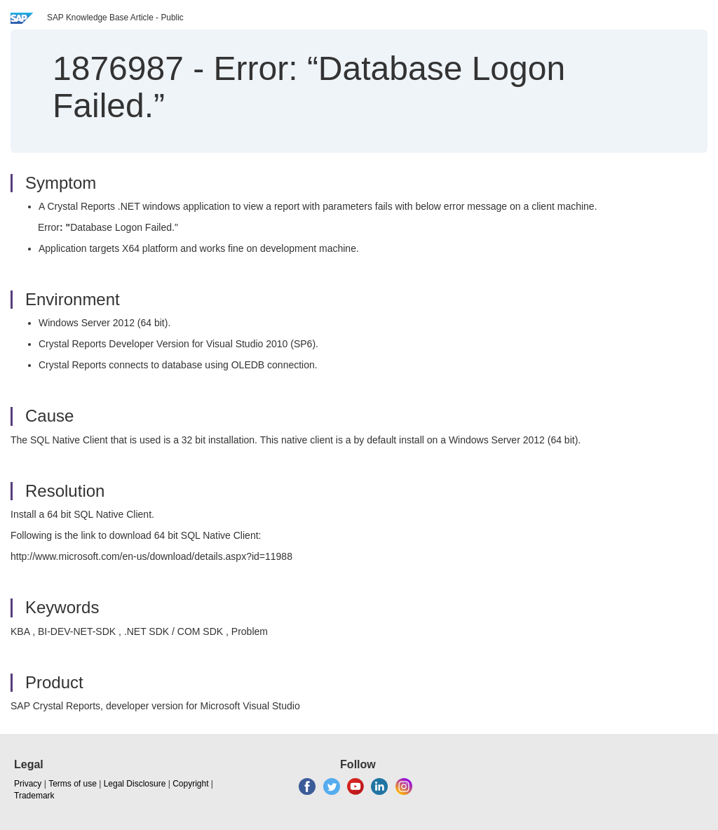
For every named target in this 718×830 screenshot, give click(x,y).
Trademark (34, 796)
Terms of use (72, 784)
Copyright (190, 784)
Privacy (27, 784)
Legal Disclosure (135, 784)
